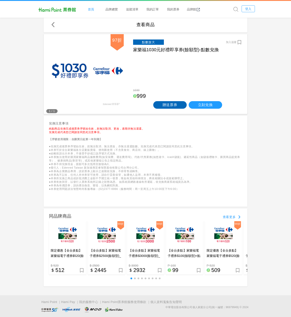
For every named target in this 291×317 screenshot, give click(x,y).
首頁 (101, 9)
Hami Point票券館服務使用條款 (124, 302)
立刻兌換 (205, 106)
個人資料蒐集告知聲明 (166, 302)
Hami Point (49, 302)
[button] (131, 279)
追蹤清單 (142, 9)
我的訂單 (163, 9)
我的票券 (183, 9)
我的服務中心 (88, 302)
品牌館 (203, 9)
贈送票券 (170, 106)
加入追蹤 (231, 43)
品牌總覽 (122, 9)
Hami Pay (68, 302)
